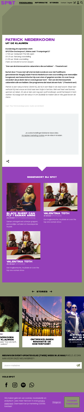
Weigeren (56, 402)
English (69, 2)
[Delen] (7, 161)
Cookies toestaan (72, 402)
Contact (63, 2)
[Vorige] (33, 291)
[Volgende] (51, 291)
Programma (26, 3)
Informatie (41, 3)
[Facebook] (6, 385)
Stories (54, 3)
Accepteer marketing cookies (33, 135)
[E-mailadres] (42, 365)
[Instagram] (15, 385)
